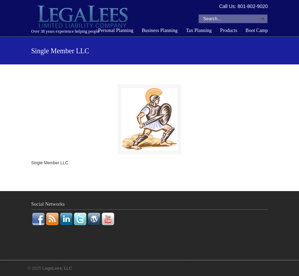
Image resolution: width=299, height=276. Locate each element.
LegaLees (83, 17)
